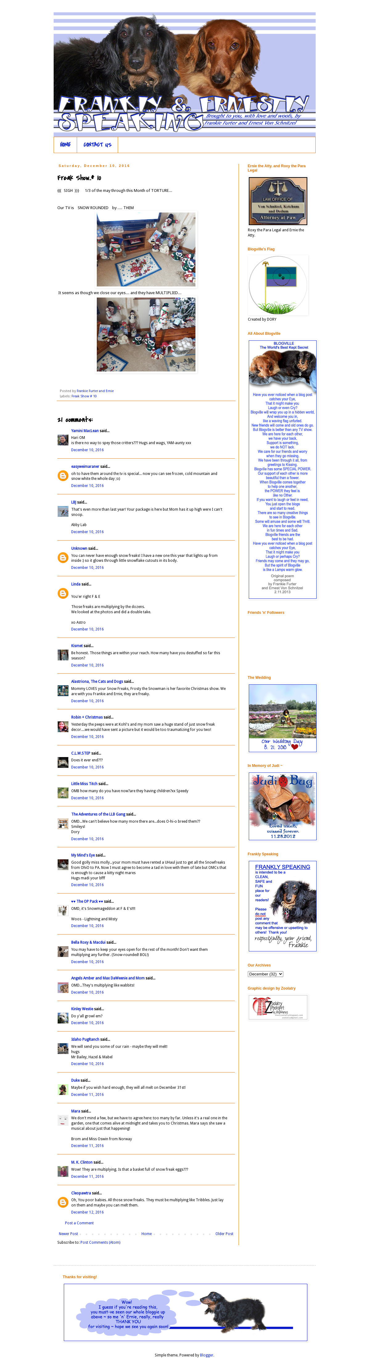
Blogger (206, 1355)
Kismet (77, 646)
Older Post (224, 1234)
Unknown (79, 548)
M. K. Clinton (81, 1162)
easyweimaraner (85, 466)
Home (146, 1234)
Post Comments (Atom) (100, 1242)
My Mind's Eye (83, 855)
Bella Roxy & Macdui (88, 942)
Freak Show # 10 (84, 396)
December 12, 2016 (87, 1212)
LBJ (73, 502)
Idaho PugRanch (85, 1039)
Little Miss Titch (84, 784)
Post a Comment (79, 1223)
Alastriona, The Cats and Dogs (97, 681)
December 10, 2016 (87, 450)
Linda (75, 584)
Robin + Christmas (87, 717)
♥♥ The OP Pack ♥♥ (87, 901)
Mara (75, 1111)
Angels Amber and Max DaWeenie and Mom (108, 978)
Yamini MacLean (85, 431)
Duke (75, 1080)
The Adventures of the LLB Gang (98, 814)
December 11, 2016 (87, 1094)
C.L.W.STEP (80, 753)
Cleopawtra (81, 1193)
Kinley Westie (82, 1009)
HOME (65, 145)
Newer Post (68, 1234)
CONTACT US (98, 145)
